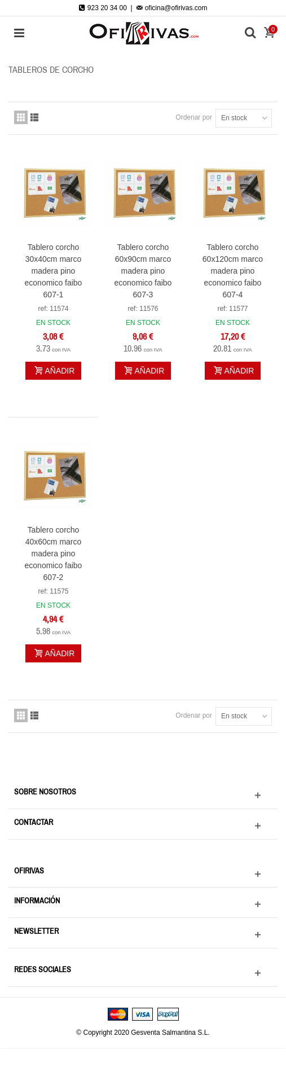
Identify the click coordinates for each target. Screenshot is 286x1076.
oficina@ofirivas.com (171, 8)
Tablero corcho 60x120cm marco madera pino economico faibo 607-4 (233, 271)
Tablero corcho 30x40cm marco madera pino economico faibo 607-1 (53, 271)
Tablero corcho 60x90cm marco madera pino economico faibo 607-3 (143, 271)
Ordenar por (193, 117)
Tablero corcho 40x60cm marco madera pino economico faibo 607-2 (53, 553)
